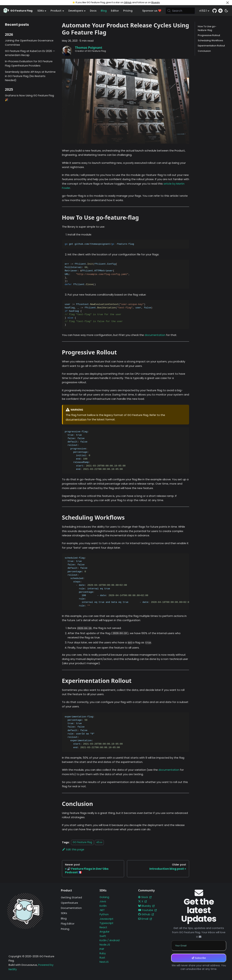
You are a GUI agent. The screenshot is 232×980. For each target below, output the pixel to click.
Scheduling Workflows (210, 40)
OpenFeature (69, 903)
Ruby (103, 953)
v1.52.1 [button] (203, 10)
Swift (103, 936)
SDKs (64, 913)
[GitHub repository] (215, 11)
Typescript (106, 923)
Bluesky (155, 2)
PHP (102, 949)
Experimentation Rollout (211, 45)
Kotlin (103, 906)
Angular (105, 931)
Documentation (71, 908)
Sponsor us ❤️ (151, 10)
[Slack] (220, 11)
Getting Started (71, 897)
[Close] (227, 2)
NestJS (104, 962)
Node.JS (105, 944)
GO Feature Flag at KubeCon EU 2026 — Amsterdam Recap (30, 53)
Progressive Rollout (209, 35)
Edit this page (73, 849)
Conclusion (204, 50)
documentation (155, 335)
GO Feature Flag (82, 842)
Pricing (127, 10)
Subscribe (199, 958)
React (103, 927)
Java (103, 901)
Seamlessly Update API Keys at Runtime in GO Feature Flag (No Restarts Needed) (30, 76)
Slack (145, 897)
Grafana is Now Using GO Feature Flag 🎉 (29, 98)
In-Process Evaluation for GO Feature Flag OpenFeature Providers (29, 63)
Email (145, 919)
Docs (93, 10)
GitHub (128, 2)
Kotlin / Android (109, 940)
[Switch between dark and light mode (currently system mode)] (226, 11)
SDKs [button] (40, 10)
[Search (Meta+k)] (180, 10)
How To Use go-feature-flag (207, 28)
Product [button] (56, 10)
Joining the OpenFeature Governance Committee (29, 43)
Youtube (147, 910)
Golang (104, 897)
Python (104, 914)
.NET (102, 910)
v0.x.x (99, 842)
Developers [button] (75, 10)
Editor (115, 10)
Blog (104, 10)
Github (146, 914)
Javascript (106, 919)
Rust (102, 957)
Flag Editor (67, 923)
